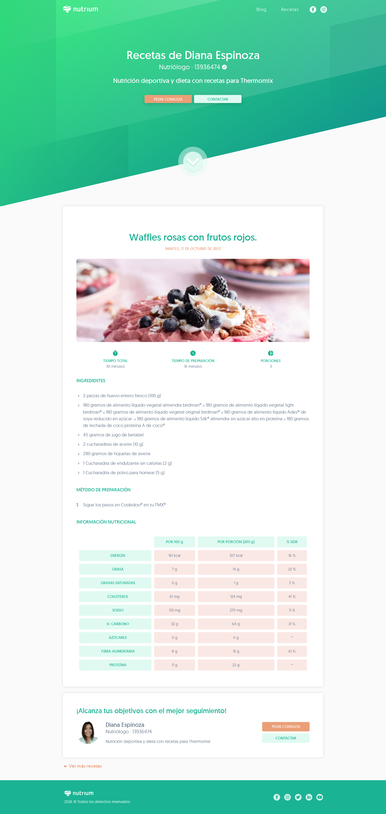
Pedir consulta (168, 99)
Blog (261, 9)
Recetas (290, 9)
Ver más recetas (82, 766)
